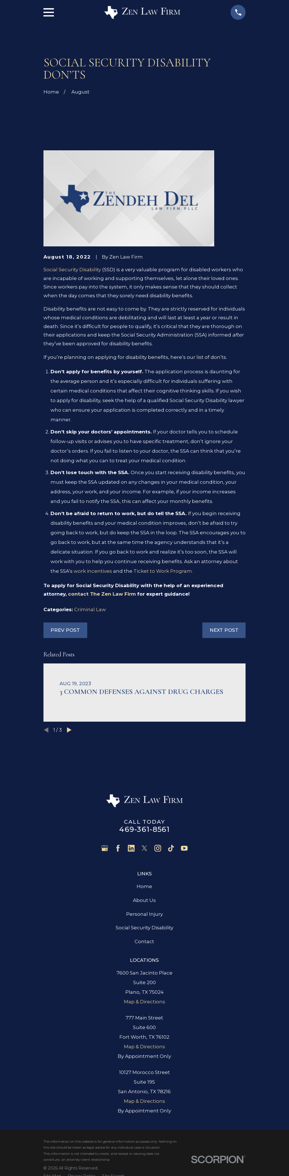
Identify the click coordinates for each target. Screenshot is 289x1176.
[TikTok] (171, 848)
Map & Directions (144, 1001)
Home (144, 886)
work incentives (93, 571)
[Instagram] (157, 848)
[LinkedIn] (131, 848)
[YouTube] (184, 848)
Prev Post (65, 630)
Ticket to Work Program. (163, 571)
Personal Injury (144, 914)
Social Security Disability (72, 269)
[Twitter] (144, 848)
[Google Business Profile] (104, 848)
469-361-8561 (144, 829)
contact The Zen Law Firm (102, 594)
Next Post (224, 630)
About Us (144, 900)
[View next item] (69, 730)
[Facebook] (118, 848)
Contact (144, 941)
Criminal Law (90, 609)
